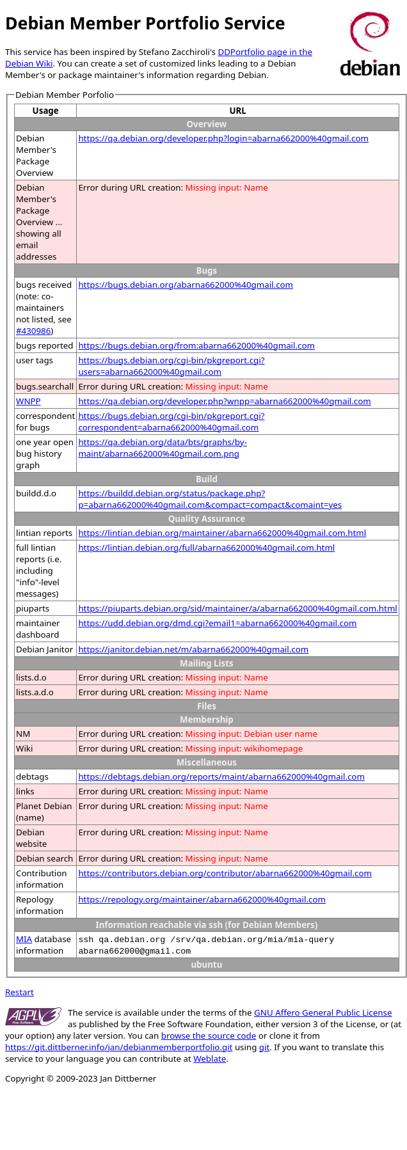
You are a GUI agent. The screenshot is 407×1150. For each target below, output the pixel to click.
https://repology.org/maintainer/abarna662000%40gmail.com (202, 899)
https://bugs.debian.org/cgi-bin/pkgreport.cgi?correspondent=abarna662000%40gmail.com (171, 421)
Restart (19, 992)
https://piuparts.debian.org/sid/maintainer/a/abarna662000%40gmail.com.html (237, 608)
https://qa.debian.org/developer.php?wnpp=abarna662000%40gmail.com (224, 401)
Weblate (209, 1058)
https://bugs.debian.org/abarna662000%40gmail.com (185, 284)
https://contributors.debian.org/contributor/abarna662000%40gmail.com (225, 873)
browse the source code (209, 1035)
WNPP (28, 401)
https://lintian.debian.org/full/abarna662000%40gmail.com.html (206, 547)
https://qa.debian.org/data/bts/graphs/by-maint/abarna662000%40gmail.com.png (162, 447)
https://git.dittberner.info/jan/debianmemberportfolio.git (118, 1047)
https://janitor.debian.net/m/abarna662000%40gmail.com (193, 649)
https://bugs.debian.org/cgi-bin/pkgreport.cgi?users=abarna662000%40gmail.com (171, 365)
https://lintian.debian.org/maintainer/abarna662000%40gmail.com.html (222, 533)
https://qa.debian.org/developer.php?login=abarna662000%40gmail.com (223, 138)
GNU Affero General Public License (323, 1012)
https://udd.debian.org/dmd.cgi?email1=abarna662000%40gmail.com (217, 623)
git (264, 1047)
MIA (24, 939)
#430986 (33, 330)
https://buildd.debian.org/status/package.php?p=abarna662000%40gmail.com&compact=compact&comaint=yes (210, 498)
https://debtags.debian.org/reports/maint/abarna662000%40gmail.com (221, 776)
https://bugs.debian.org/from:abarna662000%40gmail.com (196, 345)
